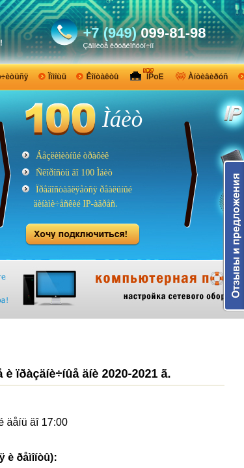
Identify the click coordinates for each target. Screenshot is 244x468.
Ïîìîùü (57, 76)
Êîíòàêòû (102, 76)
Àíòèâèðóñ (208, 76)
